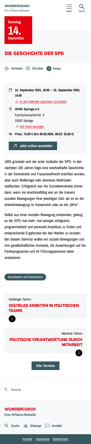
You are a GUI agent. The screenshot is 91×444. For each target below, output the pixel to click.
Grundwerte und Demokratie (25, 276)
